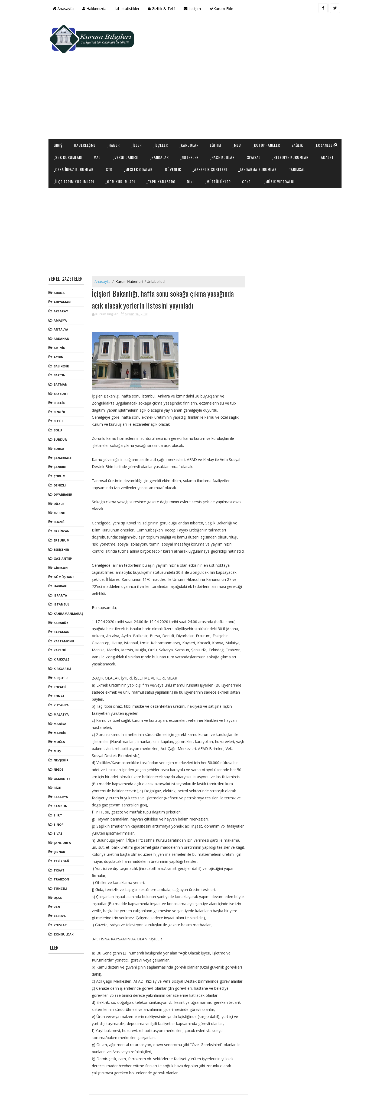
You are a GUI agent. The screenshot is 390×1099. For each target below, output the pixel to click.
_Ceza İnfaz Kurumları (148, 134)
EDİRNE (60, 490)
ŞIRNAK (61, 830)
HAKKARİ (62, 564)
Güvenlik (248, 134)
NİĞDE (60, 747)
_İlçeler (162, 110)
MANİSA (61, 701)
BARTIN (61, 353)
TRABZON (63, 857)
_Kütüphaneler (268, 110)
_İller (138, 110)
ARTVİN (61, 325)
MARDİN (61, 710)
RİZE (58, 765)
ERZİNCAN (63, 509)
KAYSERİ (61, 628)
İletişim (194, 8)
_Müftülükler (298, 147)
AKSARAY (62, 289)
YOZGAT (62, 903)
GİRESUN (62, 545)
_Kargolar (190, 110)
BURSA (60, 426)
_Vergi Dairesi (159, 123)
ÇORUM (61, 454)
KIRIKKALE (63, 637)
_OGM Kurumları (200, 147)
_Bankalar (192, 123)
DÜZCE (60, 481)
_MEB (238, 110)
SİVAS (59, 811)
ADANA (60, 270)
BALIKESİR (63, 344)
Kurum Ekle (223, 8)
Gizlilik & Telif (163, 8)
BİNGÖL (61, 390)
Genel (327, 147)
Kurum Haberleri (130, 259)
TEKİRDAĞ (63, 839)
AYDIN (60, 335)
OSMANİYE (63, 756)
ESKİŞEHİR (63, 527)
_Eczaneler (65, 123)
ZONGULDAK (65, 912)
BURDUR (62, 417)
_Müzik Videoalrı (70, 159)
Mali (131, 123)
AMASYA (62, 298)
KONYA (60, 674)
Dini (270, 147)
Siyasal (287, 123)
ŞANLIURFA (64, 820)
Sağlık (299, 110)
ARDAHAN (63, 316)
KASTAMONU (65, 619)
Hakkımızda (96, 8)
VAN (58, 885)
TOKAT (60, 848)
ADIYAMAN (63, 280)
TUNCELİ (62, 866)
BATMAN (62, 362)
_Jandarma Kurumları (75, 147)
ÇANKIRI (61, 445)
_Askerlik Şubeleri (284, 134)
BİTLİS (60, 399)
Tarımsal (114, 147)
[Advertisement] (241, 61)
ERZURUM (63, 518)
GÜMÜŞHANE (65, 555)
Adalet (110, 134)
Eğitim (217, 110)
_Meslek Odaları (213, 134)
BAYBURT (62, 371)
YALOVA (61, 894)
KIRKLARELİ (64, 646)
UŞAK (59, 875)
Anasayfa (64, 8)
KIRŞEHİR (62, 655)
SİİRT (59, 793)
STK (184, 134)
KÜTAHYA (62, 683)
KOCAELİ (61, 664)
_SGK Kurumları (101, 123)
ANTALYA (62, 307)
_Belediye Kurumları (74, 134)
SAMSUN (62, 784)
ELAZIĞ (60, 500)
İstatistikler (129, 8)
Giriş (59, 110)
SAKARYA (62, 775)
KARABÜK (62, 600)
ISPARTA (62, 573)
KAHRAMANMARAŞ (70, 591)
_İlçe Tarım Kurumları (154, 147)
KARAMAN (63, 610)
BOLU (59, 408)
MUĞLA (61, 719)
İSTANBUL (63, 582)
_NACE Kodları (256, 123)
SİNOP (60, 802)
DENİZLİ (61, 463)
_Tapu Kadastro (240, 147)
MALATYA (62, 692)
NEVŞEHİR (62, 738)
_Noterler (222, 123)
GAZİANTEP (64, 536)
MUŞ (58, 729)
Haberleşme (86, 110)
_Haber (115, 110)
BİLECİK (60, 381)
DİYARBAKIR (64, 472)
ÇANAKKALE (64, 436)
